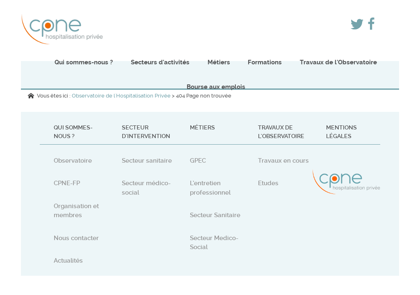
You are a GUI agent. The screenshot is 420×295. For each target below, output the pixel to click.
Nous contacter (76, 238)
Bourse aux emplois (216, 87)
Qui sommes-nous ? (84, 62)
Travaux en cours (283, 160)
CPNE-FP (67, 183)
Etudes (268, 183)
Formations (265, 62)
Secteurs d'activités (160, 62)
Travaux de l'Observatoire (338, 62)
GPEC (198, 160)
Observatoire (73, 160)
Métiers (219, 62)
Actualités (68, 260)
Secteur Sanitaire (215, 215)
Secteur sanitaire (147, 160)
